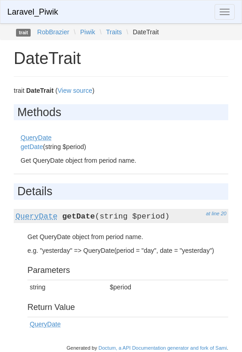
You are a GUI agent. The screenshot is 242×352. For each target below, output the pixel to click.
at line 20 (216, 213)
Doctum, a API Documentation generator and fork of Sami (162, 348)
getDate (32, 146)
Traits (114, 32)
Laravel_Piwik (32, 11)
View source (75, 90)
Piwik (87, 32)
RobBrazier (53, 32)
